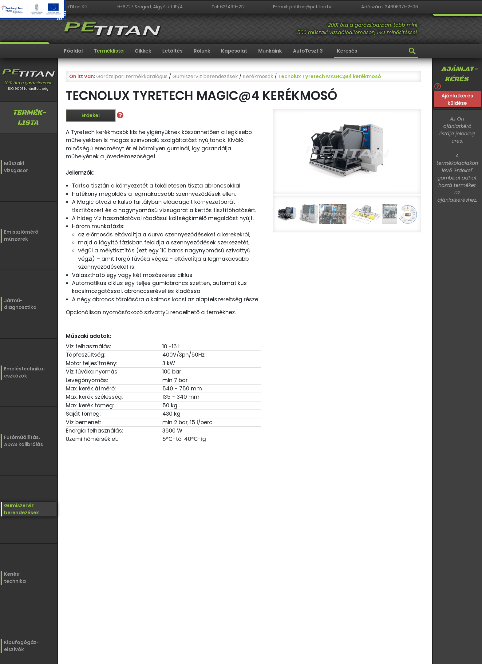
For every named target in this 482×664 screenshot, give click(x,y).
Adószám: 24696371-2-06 (389, 7)
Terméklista (109, 50)
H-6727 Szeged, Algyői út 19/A (150, 7)
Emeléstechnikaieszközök (22, 371)
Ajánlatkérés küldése (457, 99)
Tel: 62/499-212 (228, 7)
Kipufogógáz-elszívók (21, 645)
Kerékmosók (258, 76)
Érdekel (90, 115)
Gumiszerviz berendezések (205, 76)
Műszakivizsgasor (15, 167)
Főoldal (73, 50)
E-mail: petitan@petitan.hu (303, 7)
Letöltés (172, 50)
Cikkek (143, 50)
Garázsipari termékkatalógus (132, 76)
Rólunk (202, 50)
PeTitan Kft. (76, 7)
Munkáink (270, 50)
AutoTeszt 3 (308, 50)
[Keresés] (376, 51)
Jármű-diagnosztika (19, 303)
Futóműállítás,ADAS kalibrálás (22, 439)
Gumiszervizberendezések (19, 507)
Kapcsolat (234, 50)
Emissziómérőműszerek (19, 235)
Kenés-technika (15, 576)
